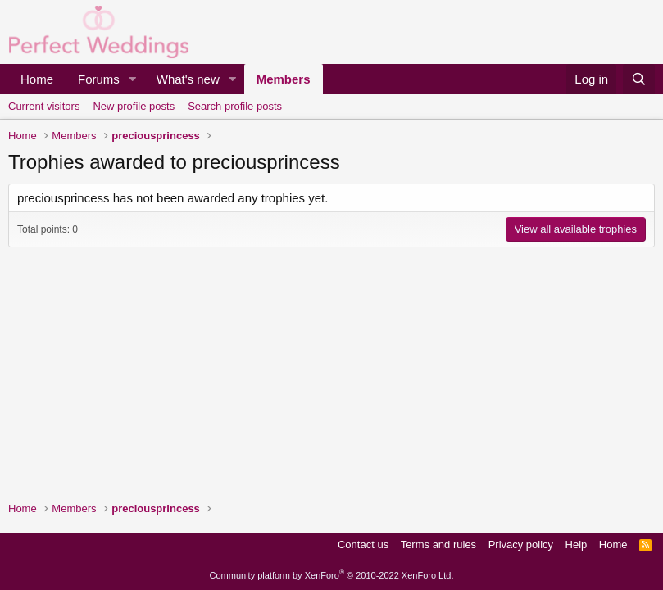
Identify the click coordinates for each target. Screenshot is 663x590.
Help (576, 544)
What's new (188, 79)
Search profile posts (235, 106)
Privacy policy (520, 544)
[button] (132, 79)
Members (284, 79)
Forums (99, 79)
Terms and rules (438, 544)
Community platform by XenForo (332, 575)
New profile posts (134, 106)
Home (36, 79)
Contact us (363, 544)
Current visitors (43, 106)
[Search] (639, 79)
